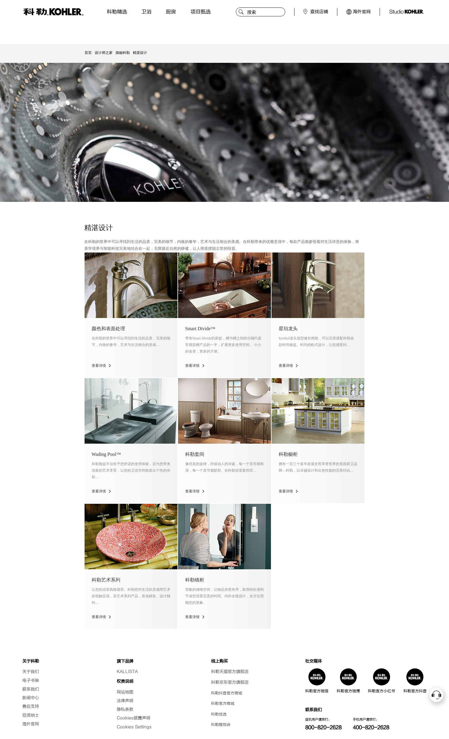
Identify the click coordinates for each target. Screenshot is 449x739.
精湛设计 (140, 52)
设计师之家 (104, 52)
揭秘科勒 (123, 52)
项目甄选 (201, 12)
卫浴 (146, 12)
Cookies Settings (134, 727)
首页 (88, 52)
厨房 (171, 12)
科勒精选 (117, 12)
